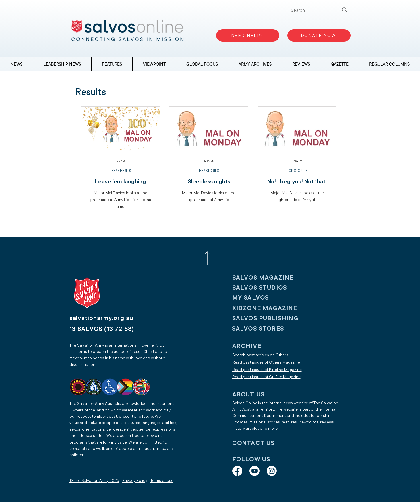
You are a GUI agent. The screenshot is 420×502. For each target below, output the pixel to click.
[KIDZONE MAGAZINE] (269, 308)
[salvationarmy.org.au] (108, 318)
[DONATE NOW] (319, 35)
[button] (389, 64)
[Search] (310, 10)
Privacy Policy (134, 480)
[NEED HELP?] (247, 35)
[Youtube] (254, 471)
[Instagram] (272, 471)
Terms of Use (161, 480)
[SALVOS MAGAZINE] (269, 278)
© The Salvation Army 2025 (94, 480)
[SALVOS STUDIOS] (269, 288)
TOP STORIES (120, 171)
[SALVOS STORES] (269, 329)
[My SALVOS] (269, 298)
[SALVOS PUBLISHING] (269, 318)
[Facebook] (237, 471)
